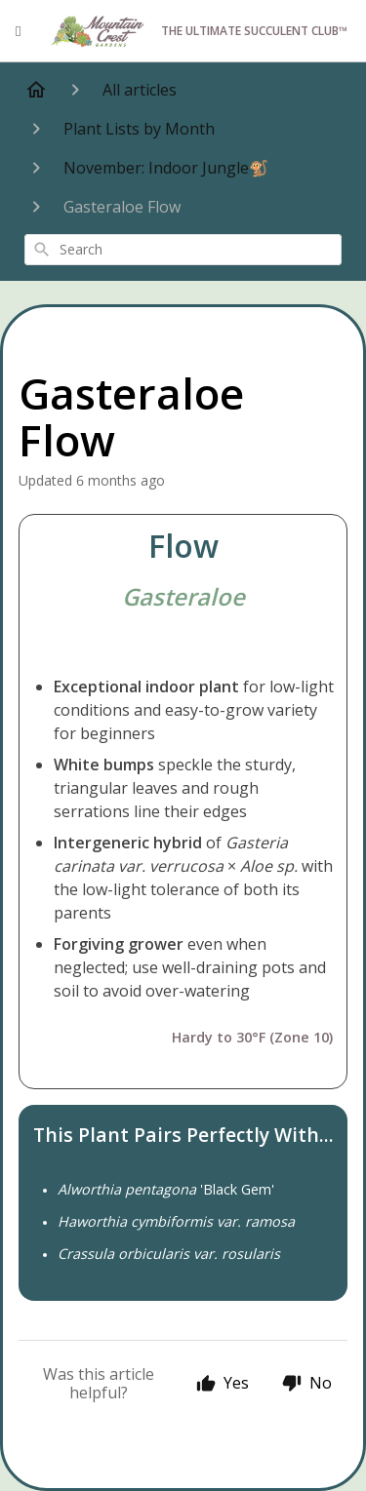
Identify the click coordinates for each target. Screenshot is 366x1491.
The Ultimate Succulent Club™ (198, 32)
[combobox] (183, 249)
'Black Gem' (166, 1189)
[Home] (36, 89)
